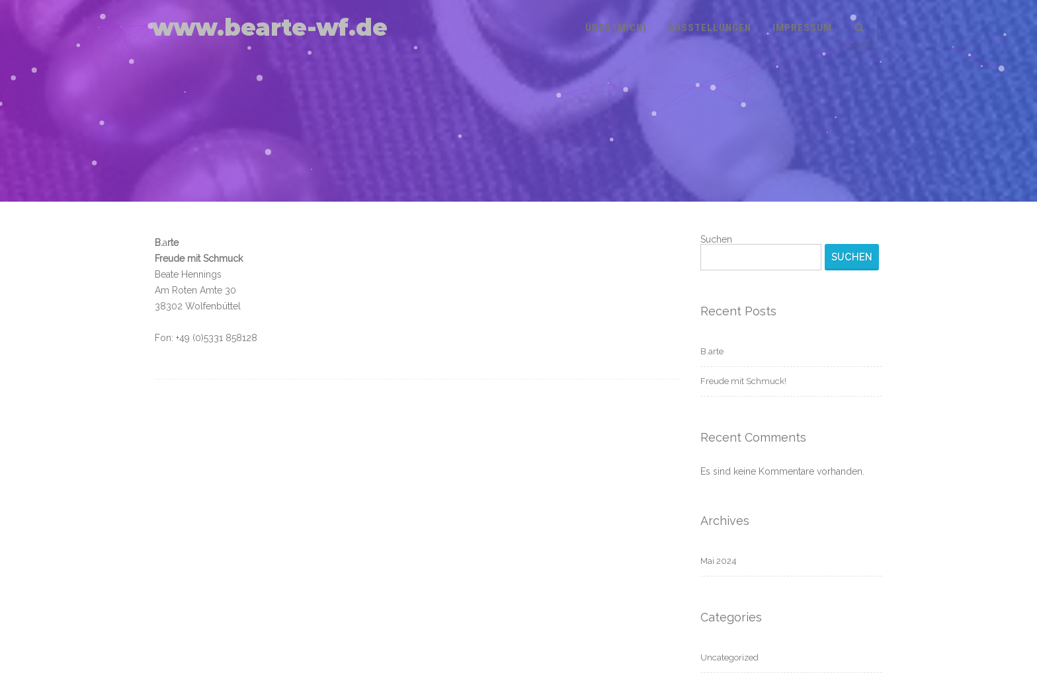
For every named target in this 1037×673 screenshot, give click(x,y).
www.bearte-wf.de (269, 27)
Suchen (716, 239)
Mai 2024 (718, 561)
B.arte (712, 351)
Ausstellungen (709, 28)
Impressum (802, 28)
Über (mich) (616, 28)
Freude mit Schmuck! (743, 381)
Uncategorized (729, 657)
